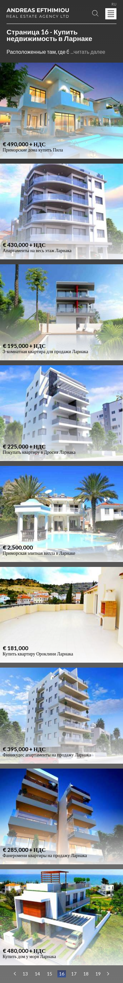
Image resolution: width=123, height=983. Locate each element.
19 (98, 973)
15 (49, 973)
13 (25, 973)
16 (61, 973)
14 (37, 973)
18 (86, 973)
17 (73, 973)
